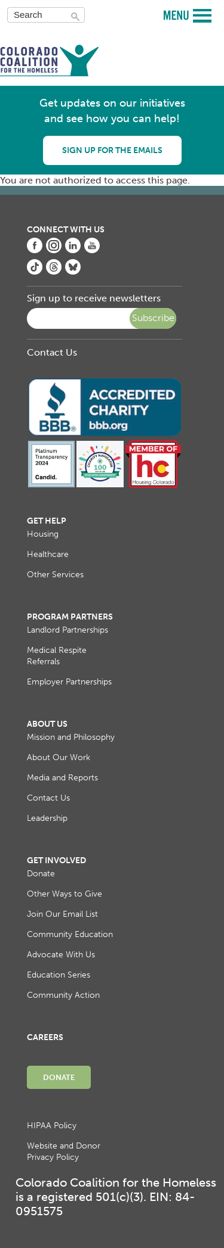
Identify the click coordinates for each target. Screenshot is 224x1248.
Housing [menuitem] (43, 534)
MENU (178, 14)
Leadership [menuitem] (47, 818)
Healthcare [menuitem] (48, 554)
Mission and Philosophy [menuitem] (71, 737)
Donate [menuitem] (41, 874)
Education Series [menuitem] (58, 975)
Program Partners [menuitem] (70, 617)
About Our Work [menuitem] (58, 757)
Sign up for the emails (112, 150)
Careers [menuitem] (45, 1037)
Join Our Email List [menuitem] (62, 914)
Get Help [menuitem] (46, 521)
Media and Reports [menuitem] (62, 778)
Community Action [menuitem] (63, 995)
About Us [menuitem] (47, 724)
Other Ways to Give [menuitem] (64, 894)
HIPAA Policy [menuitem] (51, 1126)
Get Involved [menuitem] (56, 860)
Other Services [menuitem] (55, 574)
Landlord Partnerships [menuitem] (67, 630)
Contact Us (52, 352)
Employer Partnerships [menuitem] (69, 682)
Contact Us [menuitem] (48, 798)
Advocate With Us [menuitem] (61, 955)
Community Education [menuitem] (70, 934)
